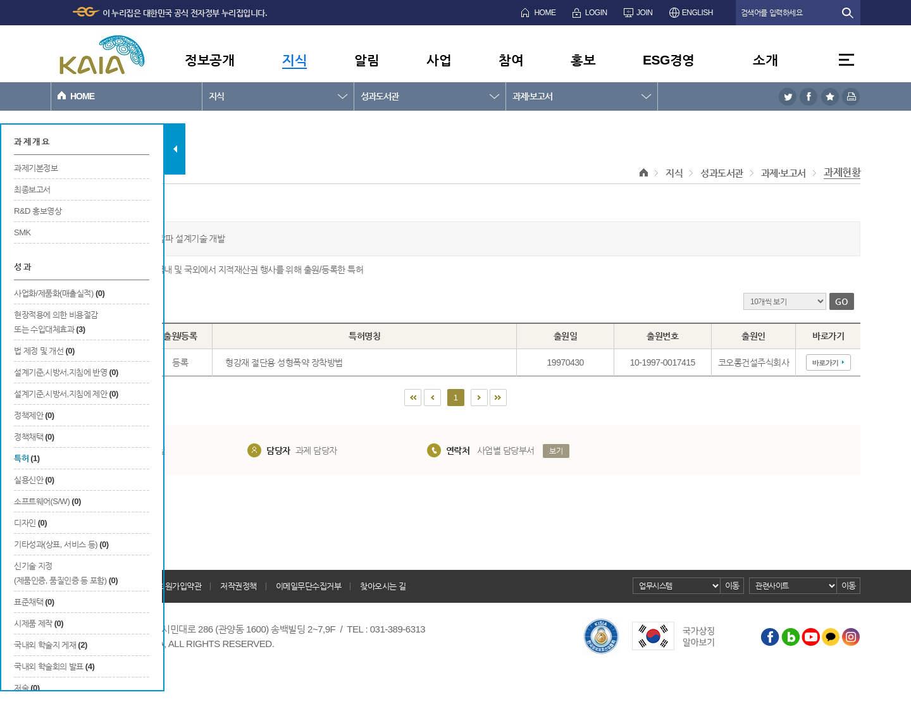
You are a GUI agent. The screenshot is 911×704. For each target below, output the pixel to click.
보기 (555, 451)
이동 (732, 585)
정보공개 (209, 59)
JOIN (644, 12)
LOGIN (596, 12)
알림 (366, 59)
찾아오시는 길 (383, 586)
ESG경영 (669, 59)
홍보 (583, 59)
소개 (765, 59)
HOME (544, 12)
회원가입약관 (179, 586)
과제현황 (842, 172)
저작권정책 (238, 586)
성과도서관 (380, 96)
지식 (294, 59)
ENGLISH (697, 12)
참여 (511, 59)
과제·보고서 (532, 96)
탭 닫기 (174, 149)
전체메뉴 (846, 60)
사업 (438, 59)
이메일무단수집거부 (309, 586)
